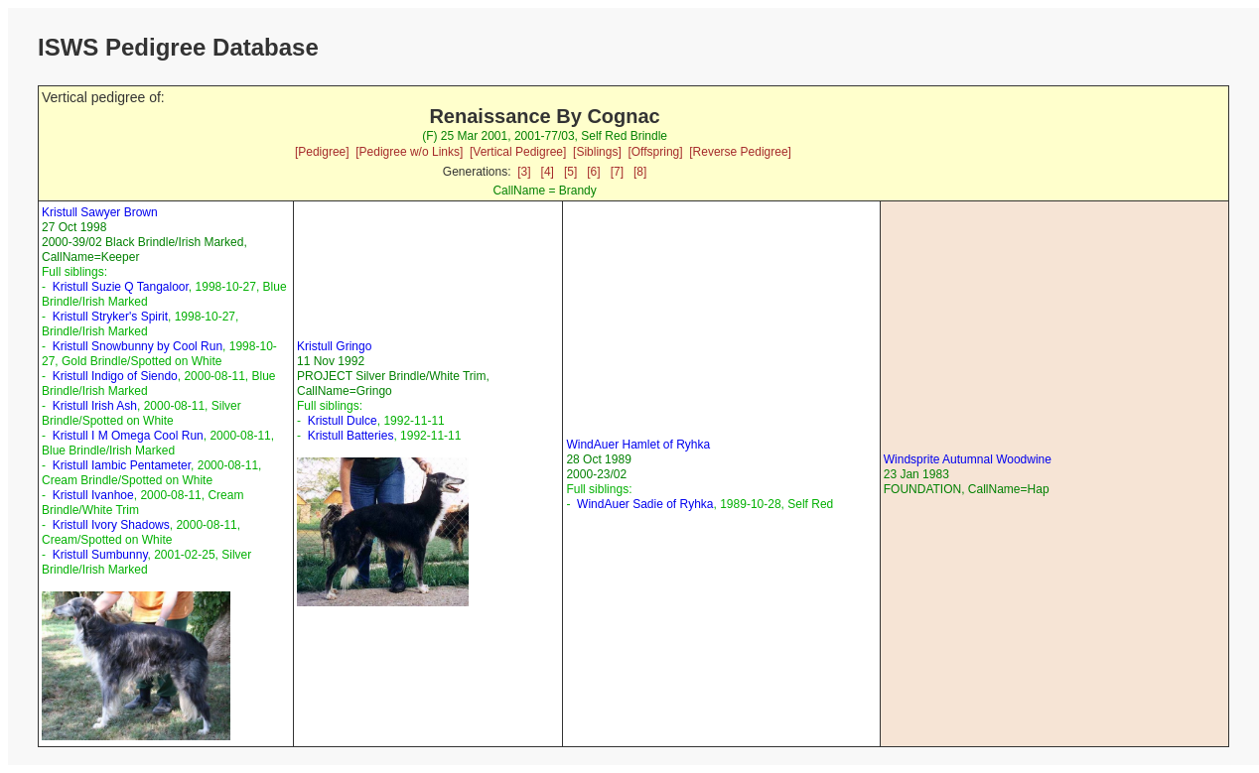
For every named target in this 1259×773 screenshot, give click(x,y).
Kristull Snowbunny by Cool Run (137, 346)
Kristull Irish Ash (95, 406)
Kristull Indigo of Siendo (115, 376)
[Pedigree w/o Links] (409, 152)
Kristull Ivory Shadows (111, 525)
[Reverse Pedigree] (740, 152)
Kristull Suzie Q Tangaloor (121, 287)
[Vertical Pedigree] (518, 152)
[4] (547, 172)
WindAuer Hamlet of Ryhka (638, 444)
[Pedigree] (322, 152)
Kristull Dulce (342, 421)
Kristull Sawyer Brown (100, 212)
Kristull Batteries (351, 436)
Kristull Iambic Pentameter (122, 465)
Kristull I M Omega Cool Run (128, 436)
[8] (639, 172)
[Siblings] (597, 152)
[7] (617, 172)
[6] (593, 172)
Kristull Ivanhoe (93, 495)
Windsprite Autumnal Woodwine (967, 459)
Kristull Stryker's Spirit (110, 316)
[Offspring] (655, 152)
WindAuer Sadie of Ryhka (645, 504)
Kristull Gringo (334, 346)
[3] (523, 172)
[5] (570, 172)
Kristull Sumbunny (100, 555)
